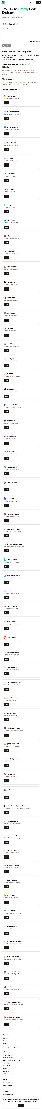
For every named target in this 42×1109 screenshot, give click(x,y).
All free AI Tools (8, 1074)
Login (38, 2)
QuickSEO (6, 1066)
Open (6, 103)
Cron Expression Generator (11, 1060)
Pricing (5, 1041)
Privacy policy (7, 1085)
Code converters (8, 1055)
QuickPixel (6, 1063)
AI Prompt (6, 1071)
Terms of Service (8, 1083)
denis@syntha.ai (8, 1094)
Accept (21, 1105)
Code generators (8, 1057)
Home (5, 1038)
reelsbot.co (6, 1068)
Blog (4, 1043)
